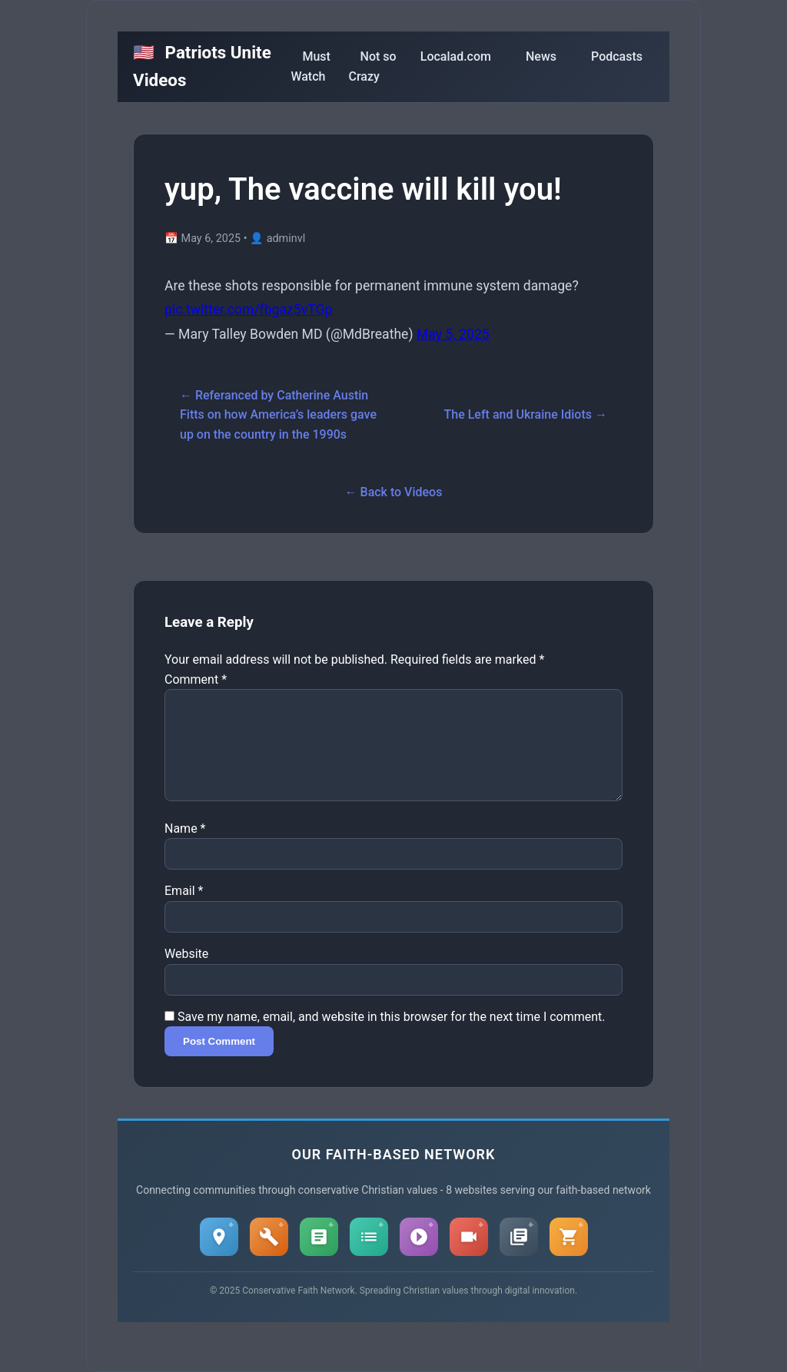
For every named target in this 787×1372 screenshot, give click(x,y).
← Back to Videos (394, 492)
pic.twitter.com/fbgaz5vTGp (248, 309)
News (541, 56)
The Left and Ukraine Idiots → (525, 414)
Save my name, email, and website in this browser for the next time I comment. (392, 1035)
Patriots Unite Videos (202, 66)
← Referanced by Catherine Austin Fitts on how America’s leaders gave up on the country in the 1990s (278, 415)
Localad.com (455, 56)
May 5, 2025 (453, 334)
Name (185, 847)
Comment (195, 679)
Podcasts (617, 56)
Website (186, 972)
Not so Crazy (373, 66)
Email (183, 909)
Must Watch (310, 66)
